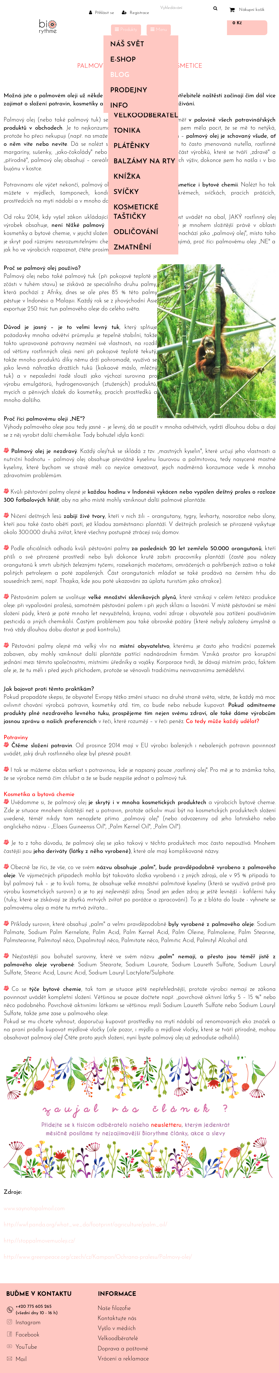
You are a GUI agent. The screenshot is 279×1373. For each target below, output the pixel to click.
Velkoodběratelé (145, 115)
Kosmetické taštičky (136, 212)
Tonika (126, 131)
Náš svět (139, 44)
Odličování (135, 232)
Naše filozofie (114, 1308)
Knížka (126, 177)
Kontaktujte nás (117, 1318)
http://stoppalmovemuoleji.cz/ (39, 1241)
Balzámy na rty (144, 161)
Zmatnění (132, 247)
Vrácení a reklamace (123, 1359)
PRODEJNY (128, 90)
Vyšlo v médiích (117, 1328)
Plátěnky (131, 146)
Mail (21, 1359)
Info (139, 106)
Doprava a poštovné (123, 1349)
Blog (119, 75)
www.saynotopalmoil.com (34, 1209)
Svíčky (126, 192)
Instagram (28, 1323)
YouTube (26, 1347)
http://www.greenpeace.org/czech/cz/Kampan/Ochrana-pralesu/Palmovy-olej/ (98, 1257)
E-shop (139, 60)
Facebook (27, 1335)
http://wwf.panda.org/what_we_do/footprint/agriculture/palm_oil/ (85, 1225)
